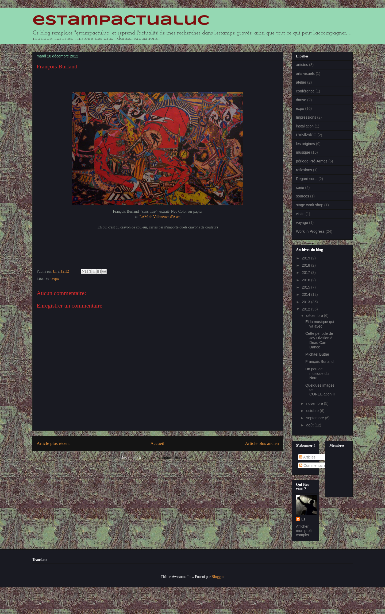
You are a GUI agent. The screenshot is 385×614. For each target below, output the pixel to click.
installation (305, 126)
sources (302, 196)
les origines (305, 144)
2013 (306, 302)
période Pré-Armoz (312, 161)
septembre (315, 418)
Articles (307, 457)
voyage (302, 222)
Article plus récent (53, 443)
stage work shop (309, 205)
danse (301, 100)
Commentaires (313, 465)
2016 (306, 280)
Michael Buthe (317, 354)
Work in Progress (310, 231)
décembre (315, 315)
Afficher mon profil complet (304, 530)
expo (55, 279)
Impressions (306, 117)
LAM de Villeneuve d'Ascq (159, 217)
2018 (306, 265)
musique (303, 152)
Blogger (217, 577)
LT (303, 519)
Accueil (157, 443)
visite (300, 214)
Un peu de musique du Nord (317, 373)
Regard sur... (306, 179)
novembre (315, 403)
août (310, 425)
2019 (306, 258)
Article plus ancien (262, 443)
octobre (313, 411)
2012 (306, 309)
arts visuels (305, 73)
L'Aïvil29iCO (306, 135)
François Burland (319, 361)
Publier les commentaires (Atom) (169, 458)
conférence (305, 91)
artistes (302, 65)
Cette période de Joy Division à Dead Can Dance (319, 340)
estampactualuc (120, 20)
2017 (306, 272)
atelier (301, 82)
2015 (306, 287)
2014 (306, 294)
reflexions (304, 170)
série (300, 187)
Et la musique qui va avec (319, 324)
